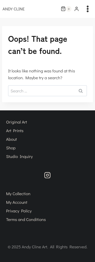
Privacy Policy (19, 211)
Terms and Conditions (26, 219)
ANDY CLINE (14, 9)
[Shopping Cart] (66, 9)
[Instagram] (47, 175)
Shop (11, 148)
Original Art (16, 122)
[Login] (76, 9)
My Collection (18, 193)
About (11, 139)
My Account (16, 202)
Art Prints (15, 130)
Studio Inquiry (19, 156)
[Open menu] (88, 9)
